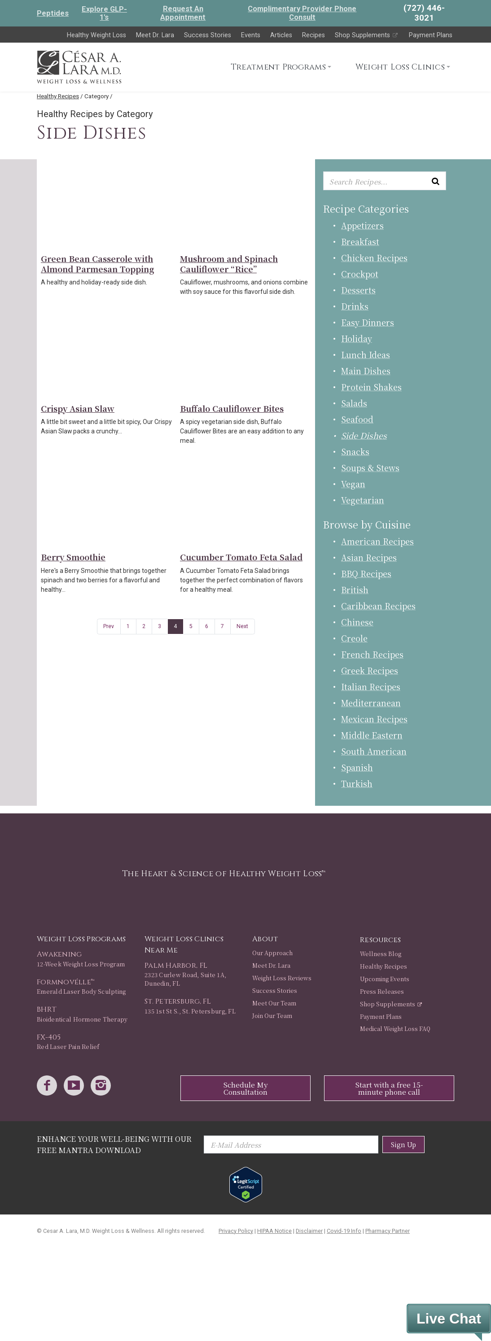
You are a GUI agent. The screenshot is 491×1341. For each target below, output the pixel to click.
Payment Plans (430, 35)
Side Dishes (364, 435)
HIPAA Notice (274, 1230)
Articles (281, 35)
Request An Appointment (183, 13)
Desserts (358, 290)
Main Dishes (365, 370)
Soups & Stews (370, 467)
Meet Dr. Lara (155, 35)
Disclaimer (309, 1230)
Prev (108, 626)
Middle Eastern (372, 735)
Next (242, 626)
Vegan (353, 483)
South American (374, 751)
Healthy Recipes (58, 96)
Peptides (53, 13)
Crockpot (359, 274)
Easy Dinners (367, 322)
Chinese (357, 622)
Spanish (357, 767)
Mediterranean (371, 702)
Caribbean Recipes (378, 606)
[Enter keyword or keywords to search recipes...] (384, 181)
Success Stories (207, 35)
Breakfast (360, 241)
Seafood (357, 419)
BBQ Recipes (366, 573)
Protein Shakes (371, 387)
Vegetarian (362, 500)
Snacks (355, 451)
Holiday (356, 338)
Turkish (357, 783)
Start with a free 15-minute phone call (389, 1088)
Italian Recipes (370, 686)
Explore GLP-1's (104, 13)
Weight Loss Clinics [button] (400, 67)
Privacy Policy (236, 1230)
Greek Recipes (369, 670)
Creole (354, 638)
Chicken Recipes (374, 257)
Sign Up (403, 1144)
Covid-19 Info (344, 1230)
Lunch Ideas (365, 354)
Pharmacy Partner (387, 1230)
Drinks (354, 306)
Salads (354, 403)
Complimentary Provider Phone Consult (302, 13)
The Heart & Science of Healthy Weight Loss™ (224, 873)
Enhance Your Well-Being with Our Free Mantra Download (114, 1144)
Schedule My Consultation (246, 1088)
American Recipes (377, 541)
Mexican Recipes (374, 719)
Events (250, 35)
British (354, 589)
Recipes (313, 35)
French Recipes (372, 654)
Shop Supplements (367, 35)
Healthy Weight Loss (96, 35)
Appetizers (362, 225)
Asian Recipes (369, 557)
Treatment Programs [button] (278, 67)
